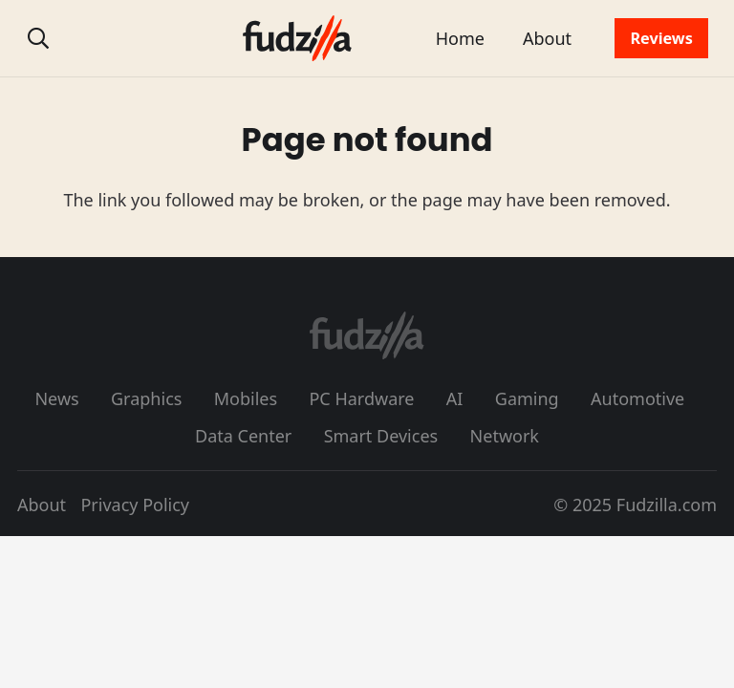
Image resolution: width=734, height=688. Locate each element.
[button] (38, 38)
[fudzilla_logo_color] (297, 38)
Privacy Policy (134, 504)
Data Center (243, 435)
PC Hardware (361, 398)
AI (455, 398)
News (56, 398)
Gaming (527, 398)
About (41, 504)
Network (504, 435)
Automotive (637, 398)
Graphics (146, 398)
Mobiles (245, 398)
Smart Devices (381, 435)
